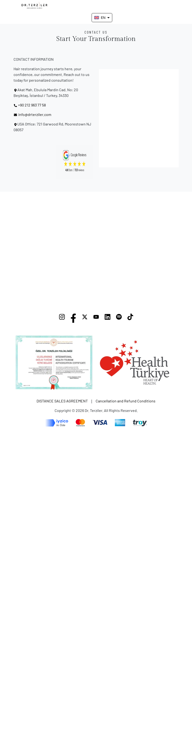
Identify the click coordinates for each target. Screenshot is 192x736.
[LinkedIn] (107, 318)
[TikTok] (130, 318)
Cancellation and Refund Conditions (125, 401)
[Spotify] (119, 318)
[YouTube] (96, 318)
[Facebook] (73, 318)
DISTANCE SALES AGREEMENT (62, 401)
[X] (85, 318)
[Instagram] (62, 318)
